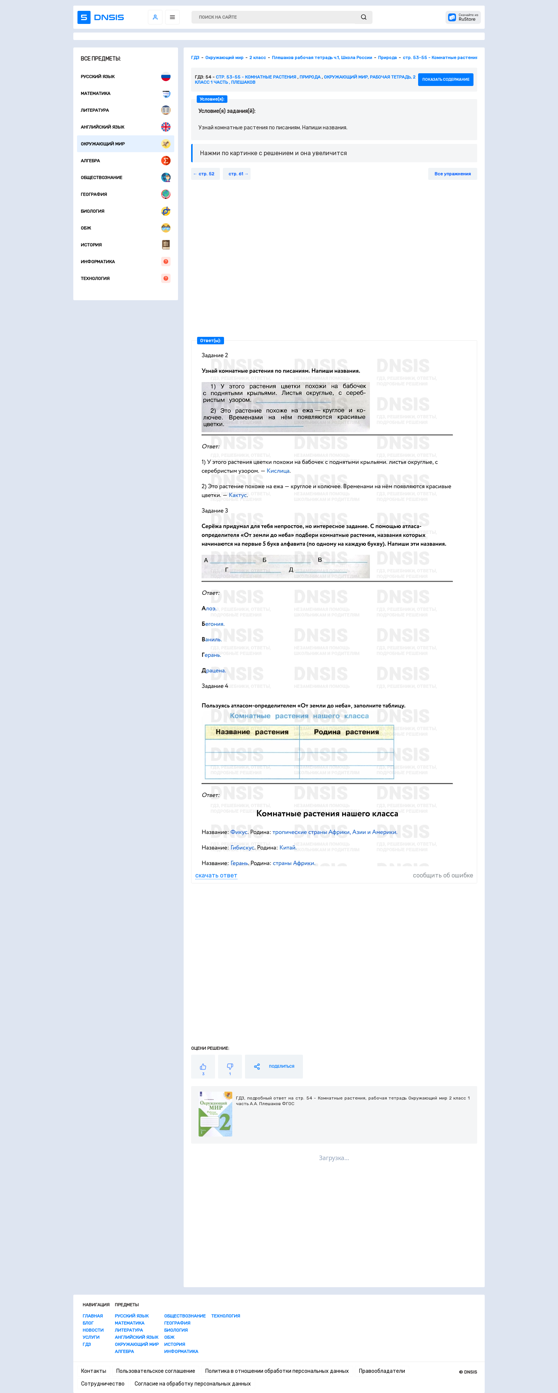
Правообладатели (382, 1371)
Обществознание (126, 177)
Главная (93, 1316)
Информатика (126, 261)
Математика (126, 93)
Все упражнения (453, 173)
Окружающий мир (126, 143)
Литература (126, 110)
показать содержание (445, 79)
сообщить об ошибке (443, 875)
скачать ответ (216, 875)
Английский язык (126, 127)
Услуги (91, 1337)
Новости (93, 1330)
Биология (126, 211)
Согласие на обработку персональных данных (193, 1384)
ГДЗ (87, 1344)
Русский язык (126, 76)
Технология (126, 278)
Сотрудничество (103, 1384)
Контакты (93, 1371)
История (126, 244)
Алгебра (126, 160)
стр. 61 (236, 173)
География (126, 194)
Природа (310, 77)
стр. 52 (206, 173)
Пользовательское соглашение (155, 1371)
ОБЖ (126, 228)
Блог (88, 1323)
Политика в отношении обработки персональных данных (277, 1371)
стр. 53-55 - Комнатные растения (256, 77)
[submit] (363, 17)
